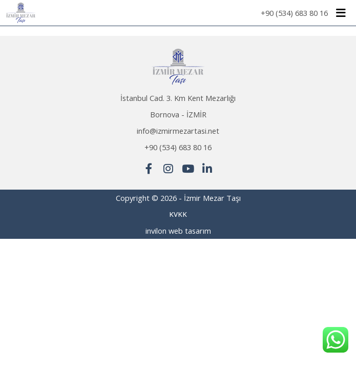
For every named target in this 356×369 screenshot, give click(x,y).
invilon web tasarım (178, 230)
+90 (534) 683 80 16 (294, 13)
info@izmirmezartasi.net (178, 131)
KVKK (178, 214)
